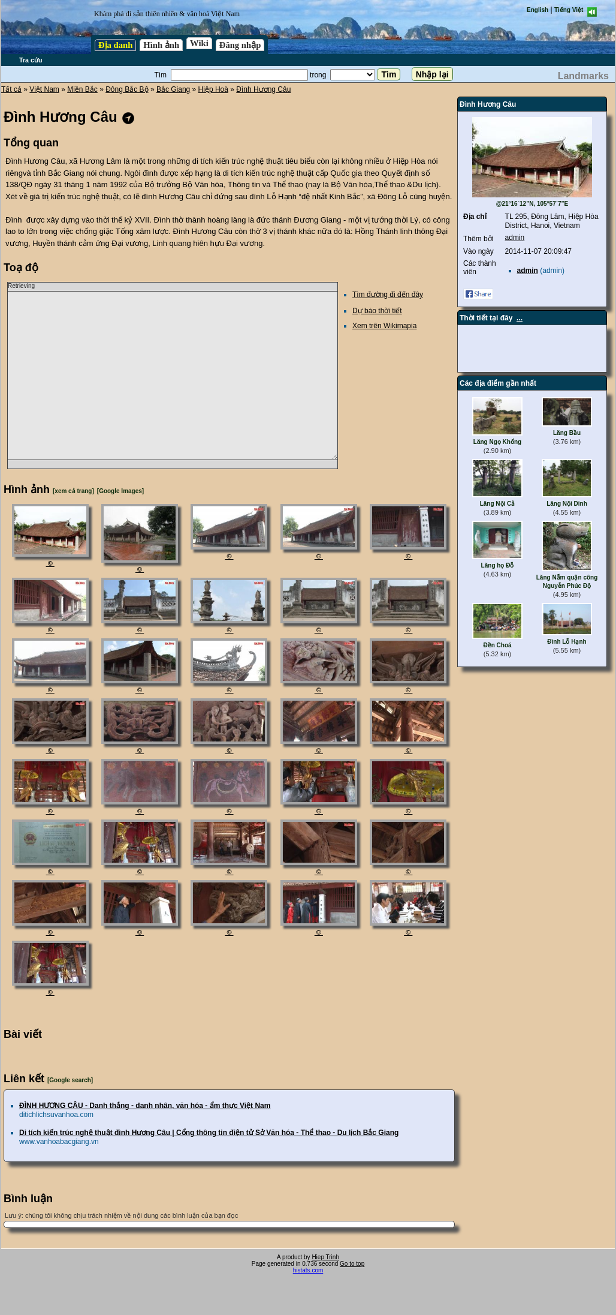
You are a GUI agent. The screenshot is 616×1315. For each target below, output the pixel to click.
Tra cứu (30, 60)
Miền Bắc (82, 89)
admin (515, 237)
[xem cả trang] (73, 491)
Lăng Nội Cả (497, 503)
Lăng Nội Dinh (566, 503)
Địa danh (115, 45)
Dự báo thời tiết (377, 311)
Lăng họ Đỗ (497, 565)
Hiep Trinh (325, 1257)
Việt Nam (44, 89)
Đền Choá (497, 645)
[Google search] (70, 1080)
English (537, 10)
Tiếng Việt (568, 10)
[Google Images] (120, 491)
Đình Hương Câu (263, 89)
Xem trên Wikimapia (384, 326)
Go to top (352, 1263)
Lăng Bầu (567, 433)
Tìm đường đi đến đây (387, 294)
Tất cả (11, 89)
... (520, 318)
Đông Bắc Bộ (126, 89)
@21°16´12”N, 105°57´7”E (532, 203)
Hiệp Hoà (213, 89)
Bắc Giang (173, 89)
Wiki (199, 43)
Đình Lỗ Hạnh (566, 641)
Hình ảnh (161, 45)
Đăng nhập (240, 45)
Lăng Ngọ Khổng (497, 442)
